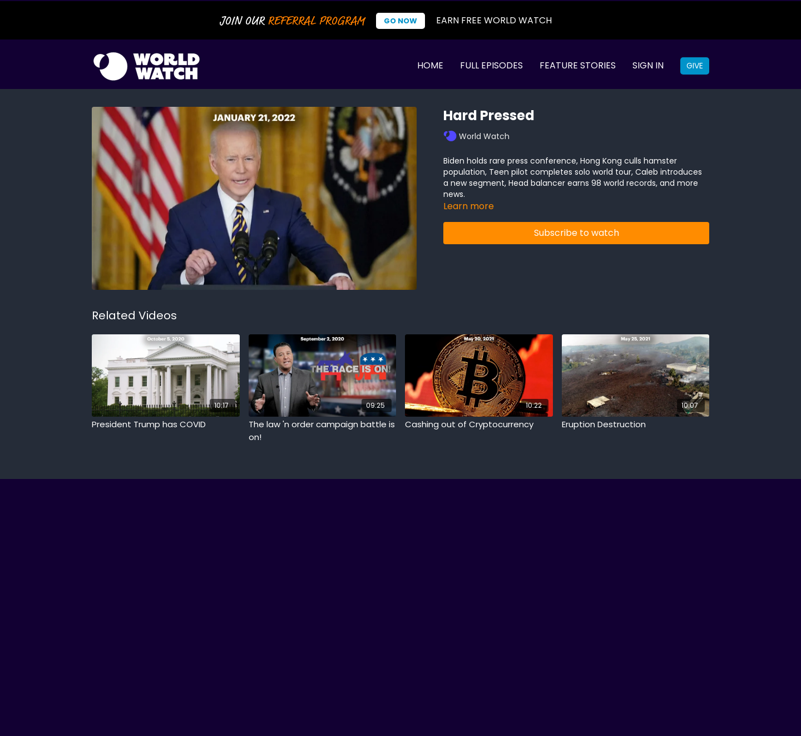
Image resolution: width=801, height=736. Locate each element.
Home (430, 65)
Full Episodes (491, 65)
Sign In (648, 65)
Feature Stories (578, 65)
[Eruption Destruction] (636, 424)
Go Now (400, 21)
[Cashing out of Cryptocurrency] (479, 424)
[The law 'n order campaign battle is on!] (323, 430)
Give (694, 65)
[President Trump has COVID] (166, 424)
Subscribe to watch (576, 232)
